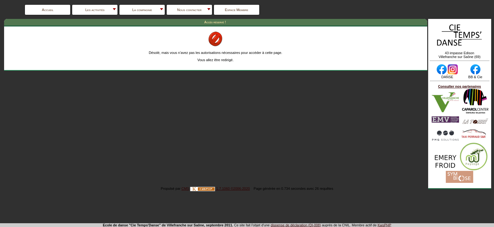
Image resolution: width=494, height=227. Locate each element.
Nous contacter (189, 10)
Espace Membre (237, 10)
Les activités (95, 10)
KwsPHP (384, 225)
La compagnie (142, 10)
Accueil (48, 10)
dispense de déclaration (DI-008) (296, 225)
